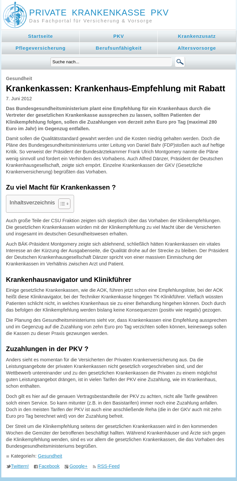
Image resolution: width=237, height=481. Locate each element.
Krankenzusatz (197, 36)
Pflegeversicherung (40, 48)
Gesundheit (50, 456)
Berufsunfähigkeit (119, 48)
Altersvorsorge (197, 48)
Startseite (40, 36)
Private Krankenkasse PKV (99, 12)
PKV (118, 36)
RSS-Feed (108, 466)
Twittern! (20, 466)
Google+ (78, 466)
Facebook (49, 466)
